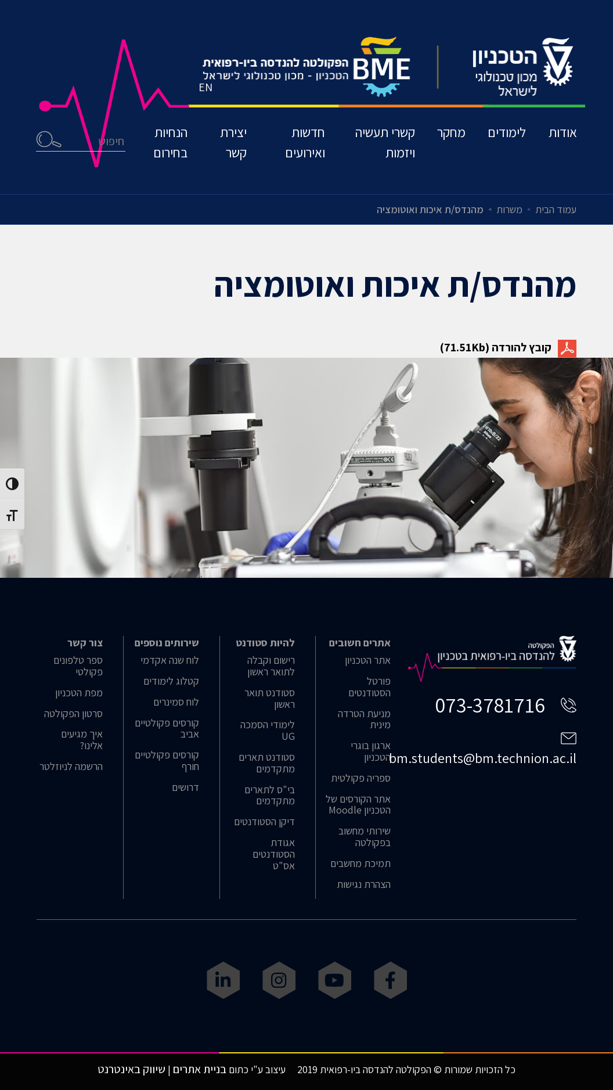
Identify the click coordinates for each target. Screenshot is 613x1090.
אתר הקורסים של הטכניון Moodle (358, 804)
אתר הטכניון (368, 660)
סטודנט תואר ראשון (269, 698)
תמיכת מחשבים (360, 863)
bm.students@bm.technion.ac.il (482, 758)
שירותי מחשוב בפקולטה (364, 836)
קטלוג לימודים (171, 681)
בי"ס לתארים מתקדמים (269, 795)
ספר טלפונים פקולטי (78, 666)
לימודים (505, 136)
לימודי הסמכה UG (267, 730)
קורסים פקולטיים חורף (167, 760)
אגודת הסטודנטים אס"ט (274, 854)
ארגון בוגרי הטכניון (371, 751)
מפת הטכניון (79, 693)
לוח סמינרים (176, 702)
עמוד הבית (555, 209)
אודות (562, 136)
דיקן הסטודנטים (264, 822)
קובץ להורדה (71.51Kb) (508, 347)
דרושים (185, 787)
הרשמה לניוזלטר (71, 766)
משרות (509, 209)
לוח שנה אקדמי (169, 660)
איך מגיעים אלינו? (82, 739)
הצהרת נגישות (364, 884)
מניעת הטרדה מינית (364, 719)
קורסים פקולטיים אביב (167, 728)
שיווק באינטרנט (131, 1069)
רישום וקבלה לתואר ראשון (271, 666)
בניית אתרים (199, 1069)
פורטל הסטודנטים (369, 687)
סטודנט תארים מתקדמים (267, 763)
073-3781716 (490, 704)
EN (206, 90)
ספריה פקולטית (361, 778)
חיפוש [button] (49, 142)
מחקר (449, 136)
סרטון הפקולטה (73, 714)
